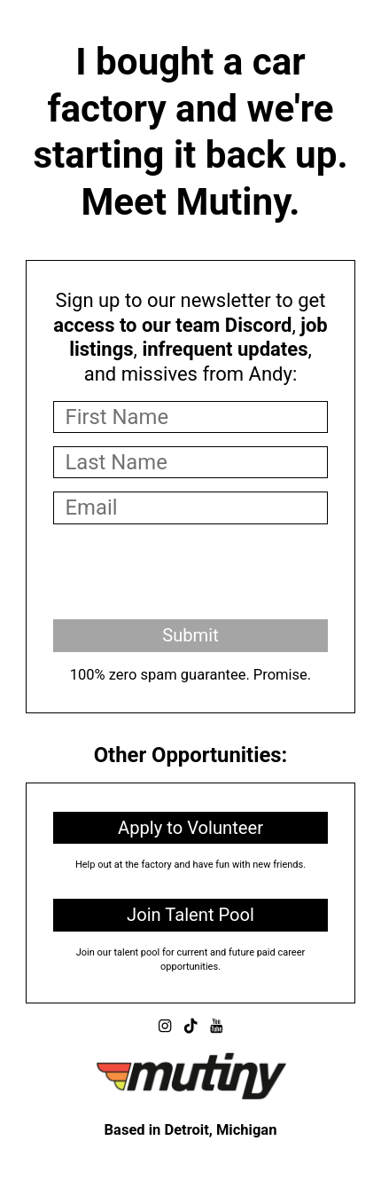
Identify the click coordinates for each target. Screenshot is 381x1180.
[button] (165, 1026)
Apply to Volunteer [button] (190, 827)
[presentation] (188, 571)
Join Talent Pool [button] (190, 914)
